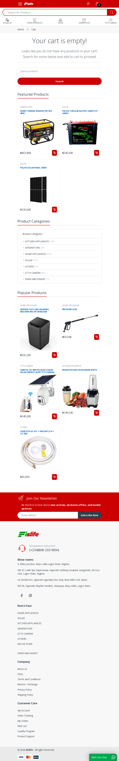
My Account (23, 710)
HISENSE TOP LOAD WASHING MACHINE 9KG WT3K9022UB (34, 310)
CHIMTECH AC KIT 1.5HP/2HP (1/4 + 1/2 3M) (37, 432)
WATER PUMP (25, 644)
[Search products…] (59, 71)
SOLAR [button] (31, 260)
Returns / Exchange (27, 684)
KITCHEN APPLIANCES (72, 366)
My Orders (23, 720)
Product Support (26, 736)
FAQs (20, 674)
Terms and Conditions (29, 679)
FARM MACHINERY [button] (37, 279)
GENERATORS (26, 107)
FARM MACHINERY (27, 653)
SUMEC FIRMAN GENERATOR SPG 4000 (36, 112)
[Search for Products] (54, 12)
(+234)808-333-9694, (44, 550)
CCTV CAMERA (26, 366)
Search (59, 81)
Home (20, 29)
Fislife (29, 749)
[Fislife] (28, 4)
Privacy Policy (24, 689)
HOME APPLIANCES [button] (38, 253)
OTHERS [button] (31, 266)
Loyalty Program (26, 731)
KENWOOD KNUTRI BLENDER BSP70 (79, 370)
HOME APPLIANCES (28, 305)
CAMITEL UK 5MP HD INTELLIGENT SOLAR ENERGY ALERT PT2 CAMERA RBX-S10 (37, 371)
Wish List (22, 726)
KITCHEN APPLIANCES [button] (39, 241)
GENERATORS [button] (34, 247)
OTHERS (23, 427)
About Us (22, 668)
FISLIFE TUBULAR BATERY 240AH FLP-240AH (80, 112)
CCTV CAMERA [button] (35, 272)
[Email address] (47, 515)
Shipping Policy (25, 694)
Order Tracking (25, 715)
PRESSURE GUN (69, 309)
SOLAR (65, 107)
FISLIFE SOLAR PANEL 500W (33, 168)
